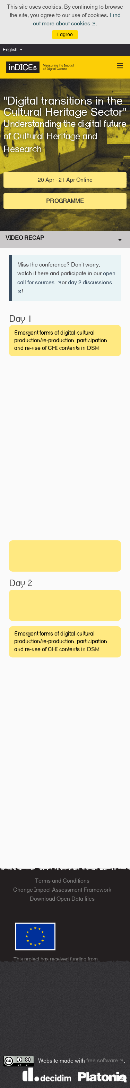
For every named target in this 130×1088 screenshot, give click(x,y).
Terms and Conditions (62, 880)
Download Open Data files (62, 898)
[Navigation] (120, 65)
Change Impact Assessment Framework (62, 889)
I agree (65, 34)
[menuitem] (14, 50)
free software (105, 1060)
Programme (65, 201)
